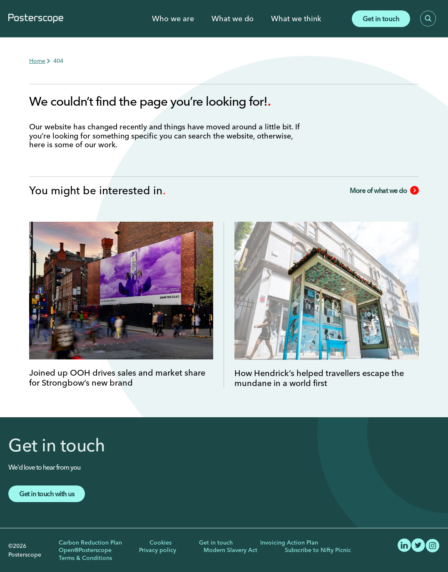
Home (37, 60)
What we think (296, 18)
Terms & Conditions (85, 558)
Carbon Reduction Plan (90, 542)
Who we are (173, 18)
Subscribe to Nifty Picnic (318, 550)
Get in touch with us (46, 494)
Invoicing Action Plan (289, 542)
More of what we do (384, 190)
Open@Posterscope (85, 550)
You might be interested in (97, 190)
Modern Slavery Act (230, 550)
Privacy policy (157, 550)
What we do (233, 18)
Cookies (160, 542)
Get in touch (381, 19)
